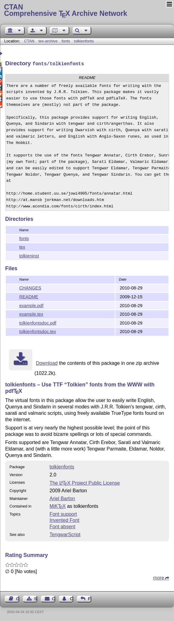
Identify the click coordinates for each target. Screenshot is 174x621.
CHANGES (30, 287)
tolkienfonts (84, 41)
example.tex (31, 313)
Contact (53, 598)
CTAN (29, 41)
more (158, 577)
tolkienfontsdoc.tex (37, 330)
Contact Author (71, 598)
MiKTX (57, 505)
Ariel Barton (62, 498)
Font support (63, 513)
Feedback (89, 598)
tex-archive (48, 41)
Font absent (62, 526)
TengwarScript (64, 534)
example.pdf (31, 305)
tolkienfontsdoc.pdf (37, 322)
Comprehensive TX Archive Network (87, 10)
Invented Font (64, 519)
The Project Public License (84, 482)
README (28, 296)
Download (47, 362)
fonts (66, 41)
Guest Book (17, 598)
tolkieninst (29, 255)
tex (22, 246)
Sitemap (35, 598)
